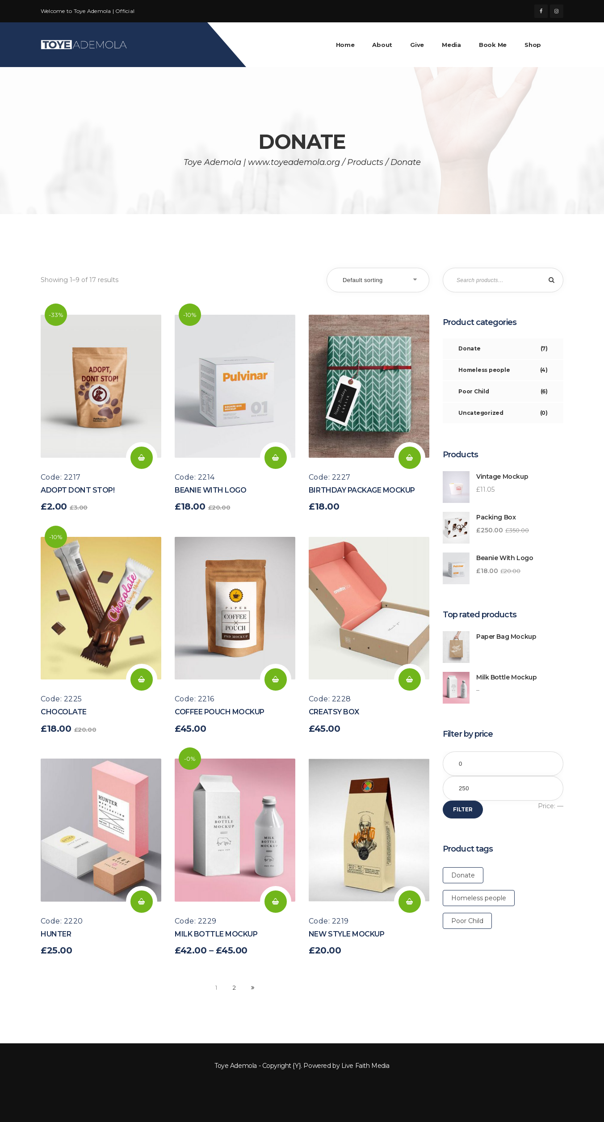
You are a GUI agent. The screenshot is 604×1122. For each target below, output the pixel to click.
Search (550, 280)
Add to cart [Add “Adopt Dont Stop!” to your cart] (141, 457)
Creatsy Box (334, 712)
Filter (463, 809)
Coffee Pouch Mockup (219, 712)
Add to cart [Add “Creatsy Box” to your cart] (409, 679)
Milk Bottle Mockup (216, 934)
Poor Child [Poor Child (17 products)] (467, 921)
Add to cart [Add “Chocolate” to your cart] (141, 679)
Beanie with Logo (210, 490)
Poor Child (503, 391)
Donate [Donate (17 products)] (463, 875)
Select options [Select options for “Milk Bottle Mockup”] (275, 901)
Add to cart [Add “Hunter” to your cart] (141, 901)
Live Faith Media (365, 1066)
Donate (503, 348)
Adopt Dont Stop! (77, 490)
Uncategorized (503, 413)
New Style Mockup (346, 934)
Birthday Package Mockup (362, 490)
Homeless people (503, 370)
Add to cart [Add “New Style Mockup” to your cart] (409, 901)
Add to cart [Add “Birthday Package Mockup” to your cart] (409, 457)
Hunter (56, 934)
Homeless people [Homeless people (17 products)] (478, 898)
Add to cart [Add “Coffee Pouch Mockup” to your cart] (275, 679)
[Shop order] (378, 280)
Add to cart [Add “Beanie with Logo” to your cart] (275, 457)
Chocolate (64, 712)
